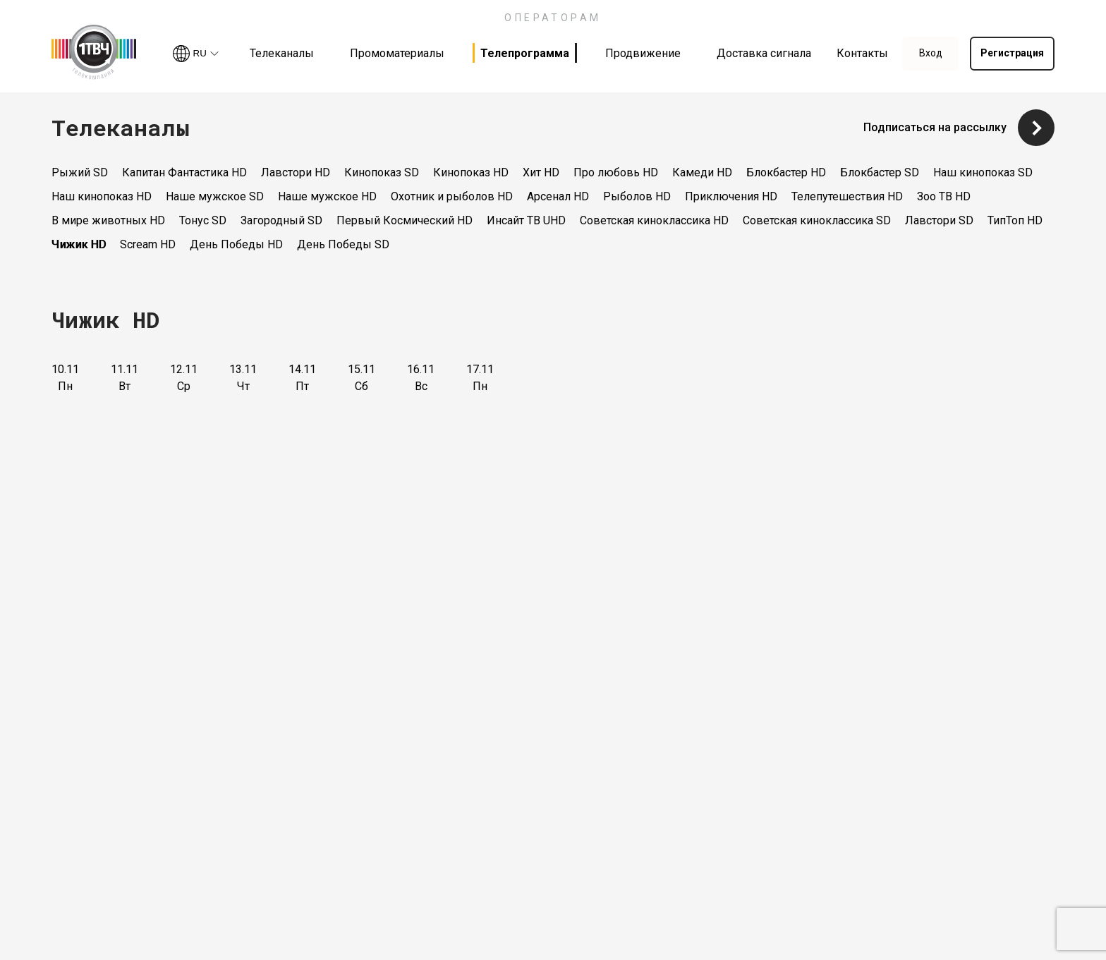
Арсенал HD (558, 196)
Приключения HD (731, 196)
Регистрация (1012, 53)
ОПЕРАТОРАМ (553, 17)
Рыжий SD (79, 172)
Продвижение (643, 53)
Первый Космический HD (404, 220)
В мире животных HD (108, 220)
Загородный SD (281, 220)
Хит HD (541, 172)
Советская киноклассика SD (817, 220)
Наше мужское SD (215, 196)
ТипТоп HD (1015, 220)
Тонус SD (202, 220)
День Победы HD (236, 244)
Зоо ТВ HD (944, 196)
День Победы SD (343, 244)
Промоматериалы (397, 53)
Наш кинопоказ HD (101, 196)
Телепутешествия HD (847, 196)
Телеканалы (282, 53)
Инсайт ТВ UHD (526, 220)
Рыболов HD (637, 196)
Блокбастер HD (786, 172)
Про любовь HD (615, 172)
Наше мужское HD (327, 196)
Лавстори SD (939, 220)
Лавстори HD (295, 172)
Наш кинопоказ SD (983, 172)
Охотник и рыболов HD (452, 196)
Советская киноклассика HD (654, 220)
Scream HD (148, 244)
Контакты (862, 53)
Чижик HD (78, 244)
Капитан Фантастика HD (184, 172)
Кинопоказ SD (381, 172)
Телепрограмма (524, 53)
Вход (930, 53)
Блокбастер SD (879, 172)
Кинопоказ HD (471, 172)
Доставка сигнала (764, 53)
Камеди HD (702, 172)
